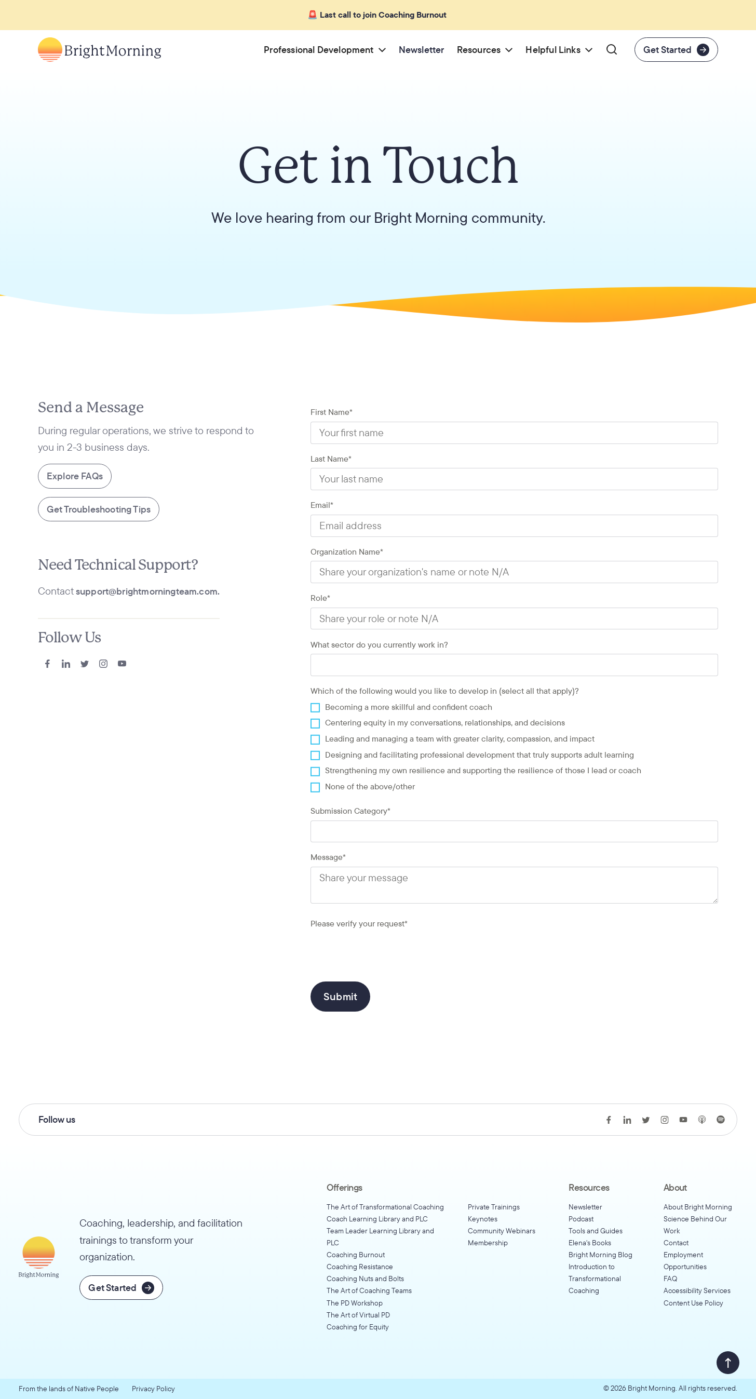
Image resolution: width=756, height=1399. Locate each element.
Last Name (331, 458)
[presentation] (389, 953)
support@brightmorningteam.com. (148, 591)
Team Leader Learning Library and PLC (380, 1236)
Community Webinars (501, 1230)
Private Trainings (494, 1207)
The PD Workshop (355, 1303)
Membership (488, 1242)
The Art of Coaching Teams (369, 1290)
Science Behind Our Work (695, 1224)
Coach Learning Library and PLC (377, 1218)
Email (321, 505)
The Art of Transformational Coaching (385, 1207)
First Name (331, 412)
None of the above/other (370, 786)
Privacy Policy (153, 1388)
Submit (340, 996)
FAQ (670, 1278)
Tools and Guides (596, 1230)
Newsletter (585, 1207)
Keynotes (482, 1218)
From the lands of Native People (69, 1388)
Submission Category (350, 810)
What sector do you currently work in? (379, 644)
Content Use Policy (693, 1303)
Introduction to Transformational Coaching (595, 1278)
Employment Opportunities (685, 1260)
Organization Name (346, 551)
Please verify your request (359, 923)
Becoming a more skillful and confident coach (408, 707)
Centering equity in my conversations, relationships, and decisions (445, 722)
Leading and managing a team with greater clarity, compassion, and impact (460, 738)
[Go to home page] (99, 49)
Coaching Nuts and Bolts (365, 1278)
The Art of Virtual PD (358, 1315)
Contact (676, 1242)
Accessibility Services (697, 1290)
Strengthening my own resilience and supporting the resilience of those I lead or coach (483, 770)
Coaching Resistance (360, 1266)
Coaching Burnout (356, 1254)
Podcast (581, 1218)
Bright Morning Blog (600, 1254)
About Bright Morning (698, 1207)
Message (328, 857)
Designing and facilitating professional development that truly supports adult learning (479, 754)
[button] (325, 49)
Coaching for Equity (358, 1326)
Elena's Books (590, 1242)
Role (320, 598)
